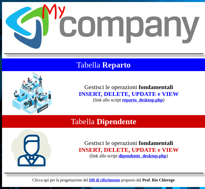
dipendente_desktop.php (142, 155)
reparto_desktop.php (142, 99)
